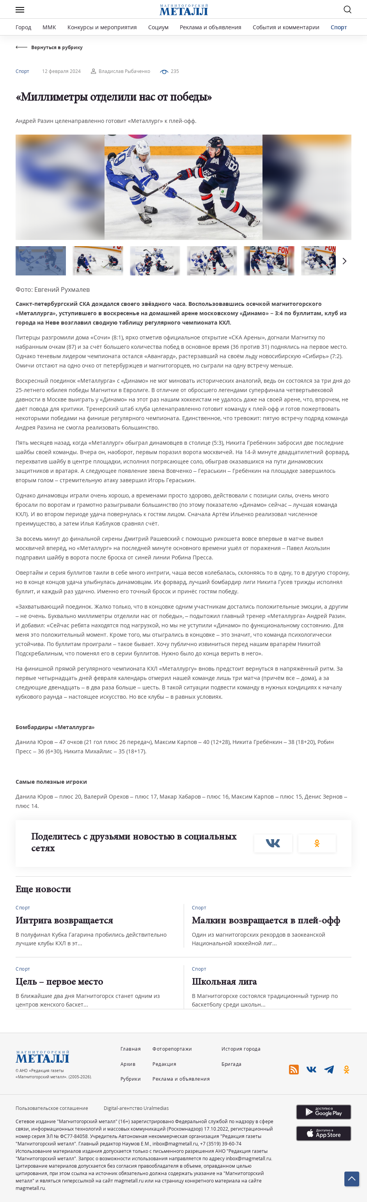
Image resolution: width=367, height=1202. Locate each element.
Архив (128, 1064)
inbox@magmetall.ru (175, 1143)
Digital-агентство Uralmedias (136, 1108)
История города (241, 1049)
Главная (131, 1049)
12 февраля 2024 (61, 71)
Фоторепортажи (172, 1049)
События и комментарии (286, 27)
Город (23, 27)
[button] (343, 260)
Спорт (339, 27)
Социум (158, 27)
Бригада (232, 1064)
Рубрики (131, 1079)
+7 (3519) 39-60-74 (220, 1143)
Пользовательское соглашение (52, 1108)
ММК (49, 27)
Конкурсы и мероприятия (102, 27)
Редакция (164, 1064)
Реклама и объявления (210, 27)
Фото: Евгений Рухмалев (53, 289)
